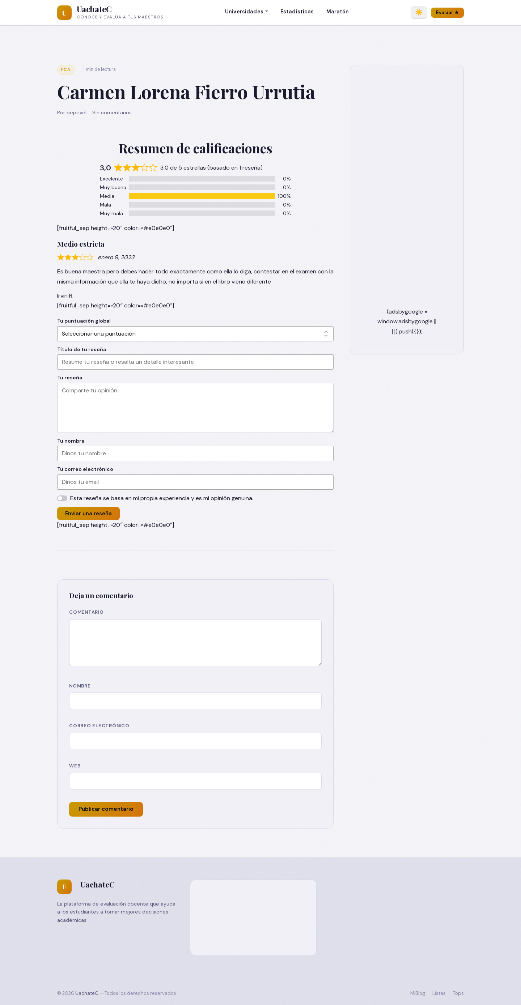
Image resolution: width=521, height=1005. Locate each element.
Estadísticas (297, 11)
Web (74, 766)
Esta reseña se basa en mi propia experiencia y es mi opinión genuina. (161, 498)
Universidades (244, 11)
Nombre (80, 686)
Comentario (86, 612)
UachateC (94, 9)
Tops (458, 993)
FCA (66, 69)
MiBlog (417, 993)
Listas (439, 993)
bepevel (76, 112)
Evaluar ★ (447, 12)
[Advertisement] (407, 198)
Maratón (337, 11)
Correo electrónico (99, 726)
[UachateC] (64, 12)
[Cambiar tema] (419, 13)
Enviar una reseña (88, 513)
